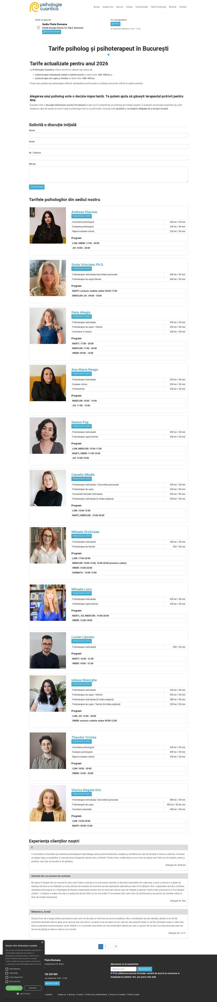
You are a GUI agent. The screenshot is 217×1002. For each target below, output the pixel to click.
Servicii (119, 7)
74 (115, 946)
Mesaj (32, 164)
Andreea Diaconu (84, 212)
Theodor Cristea (83, 737)
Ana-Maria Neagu (84, 370)
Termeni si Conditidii (117, 995)
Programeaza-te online (81, 216)
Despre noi (108, 7)
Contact (183, 7)
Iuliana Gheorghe (84, 680)
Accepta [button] (14, 988)
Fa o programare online (48, 983)
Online (115, 24)
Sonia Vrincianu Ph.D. (87, 265)
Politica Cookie (133, 995)
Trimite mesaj (37, 187)
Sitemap (72, 995)
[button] (24, 994)
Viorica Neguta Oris (86, 790)
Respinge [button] (33, 988)
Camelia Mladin (83, 475)
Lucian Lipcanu (82, 637)
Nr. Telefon (35, 152)
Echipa (129, 7)
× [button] (42, 942)
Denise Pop (80, 422)
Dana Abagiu (80, 312)
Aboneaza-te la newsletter (125, 964)
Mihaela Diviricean (85, 532)
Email (32, 141)
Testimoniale (141, 7)
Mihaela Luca (81, 589)
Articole (172, 7)
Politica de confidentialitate (96, 995)
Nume (32, 130)
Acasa (97, 7)
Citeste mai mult (35, 964)
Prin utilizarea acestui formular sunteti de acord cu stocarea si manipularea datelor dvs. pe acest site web (145, 975)
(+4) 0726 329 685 (52, 32)
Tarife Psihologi (158, 7)
